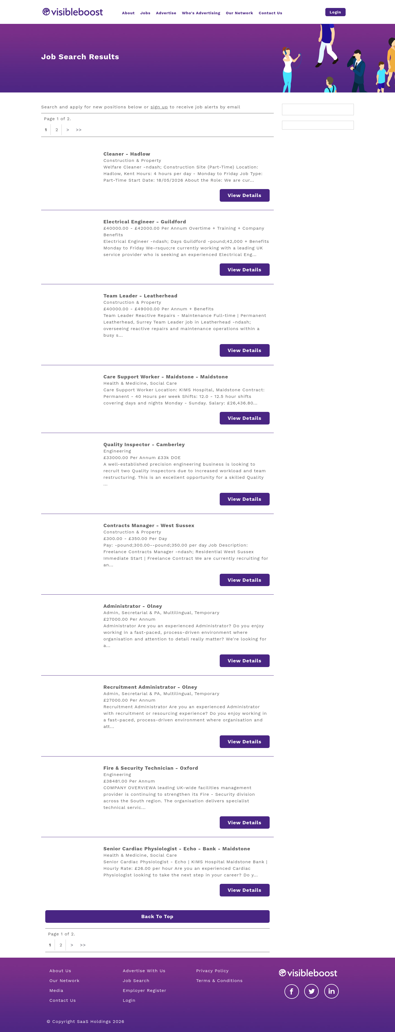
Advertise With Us (144, 970)
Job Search (136, 980)
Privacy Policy (212, 970)
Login (129, 1000)
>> (79, 129)
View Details (244, 195)
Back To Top (157, 916)
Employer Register (144, 990)
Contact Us (62, 1000)
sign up (159, 106)
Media (56, 990)
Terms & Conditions (219, 980)
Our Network (64, 980)
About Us (60, 970)
